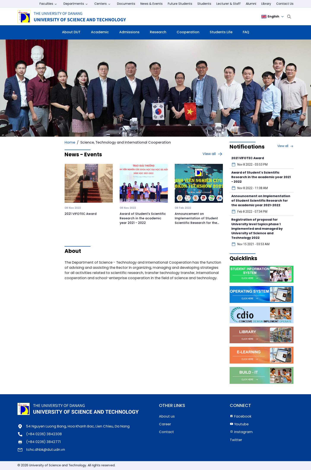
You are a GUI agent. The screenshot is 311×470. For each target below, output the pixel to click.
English (270, 16)
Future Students (180, 4)
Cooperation (188, 32)
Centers (100, 4)
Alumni (251, 4)
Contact (166, 432)
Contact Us (285, 4)
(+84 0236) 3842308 (44, 434)
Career (165, 424)
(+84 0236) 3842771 (43, 442)
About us (167, 416)
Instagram (241, 432)
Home (70, 142)
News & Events (151, 4)
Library (266, 4)
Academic (100, 32)
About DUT (71, 32)
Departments (73, 4)
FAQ (246, 32)
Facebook (240, 416)
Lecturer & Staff (228, 4)
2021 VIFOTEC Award (81, 214)
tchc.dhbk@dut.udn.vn (45, 450)
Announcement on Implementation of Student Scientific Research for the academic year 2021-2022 (260, 201)
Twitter (236, 440)
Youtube (239, 424)
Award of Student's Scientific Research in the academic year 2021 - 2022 (143, 218)
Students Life (221, 32)
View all (213, 154)
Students (204, 4)
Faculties (46, 4)
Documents (126, 4)
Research (158, 32)
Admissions (129, 32)
